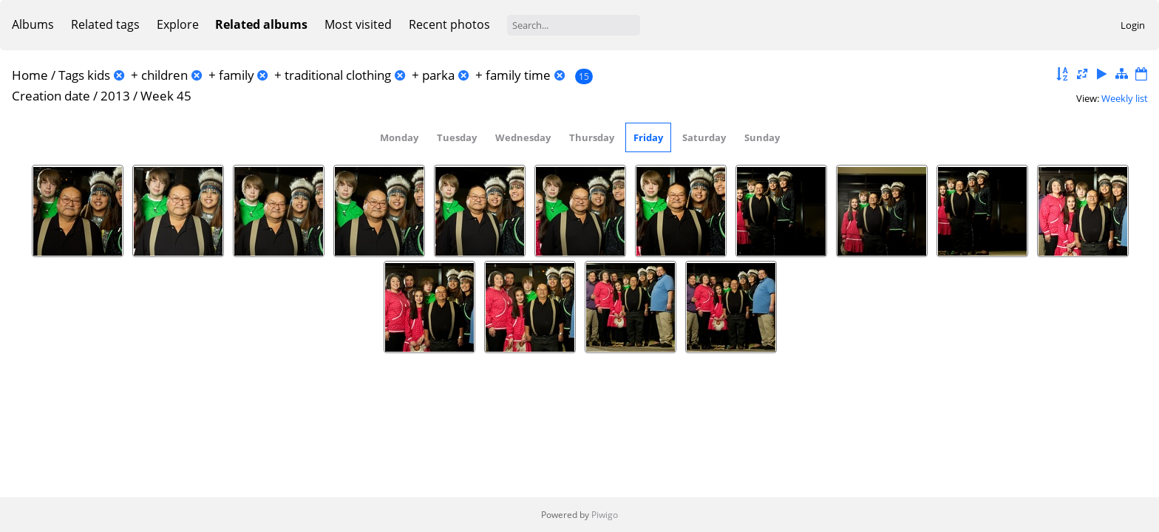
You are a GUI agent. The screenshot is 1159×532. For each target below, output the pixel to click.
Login (1133, 25)
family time (518, 74)
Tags (71, 74)
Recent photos (449, 24)
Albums (33, 24)
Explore (178, 24)
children (164, 74)
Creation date (51, 95)
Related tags (105, 24)
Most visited (358, 24)
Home (30, 74)
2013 (115, 95)
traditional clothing (338, 74)
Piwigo (604, 514)
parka (438, 74)
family (236, 74)
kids (98, 74)
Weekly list (1124, 98)
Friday (648, 137)
